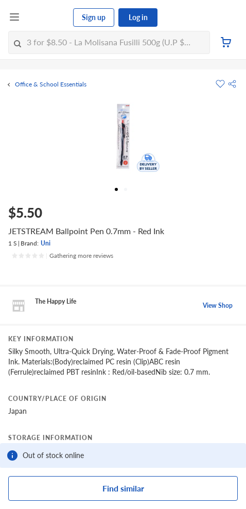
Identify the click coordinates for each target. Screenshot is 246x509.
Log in (138, 17)
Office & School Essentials (50, 84)
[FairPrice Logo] (47, 17)
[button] (232, 84)
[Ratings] (62, 256)
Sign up (94, 17)
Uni (45, 243)
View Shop (218, 305)
